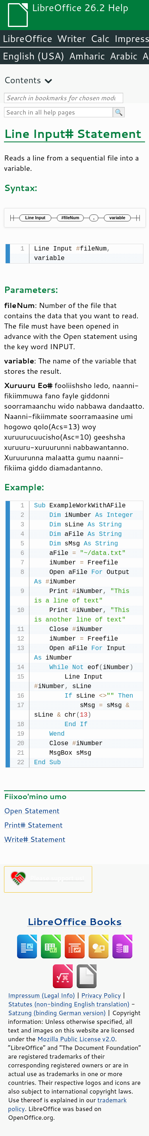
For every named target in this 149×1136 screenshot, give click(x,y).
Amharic (87, 56)
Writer (71, 38)
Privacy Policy (101, 993)
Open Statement (32, 809)
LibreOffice (27, 38)
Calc (100, 38)
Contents (22, 80)
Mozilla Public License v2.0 (76, 1037)
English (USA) (33, 56)
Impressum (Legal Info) (41, 993)
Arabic (123, 56)
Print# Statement (33, 823)
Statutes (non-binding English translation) (69, 1002)
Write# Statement (34, 837)
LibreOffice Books (74, 920)
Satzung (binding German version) (57, 1011)
